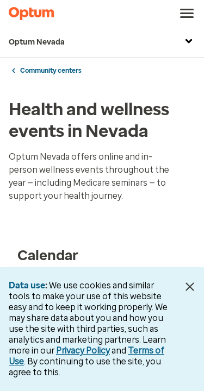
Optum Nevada (102, 42)
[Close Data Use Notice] (189, 286)
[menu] (187, 13)
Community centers (51, 70)
